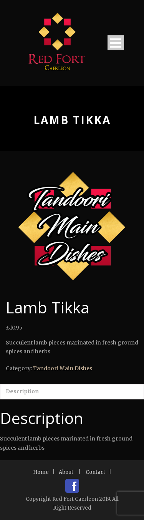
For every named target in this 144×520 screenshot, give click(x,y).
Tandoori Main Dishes (62, 368)
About (66, 472)
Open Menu (116, 42)
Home (41, 472)
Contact (95, 472)
